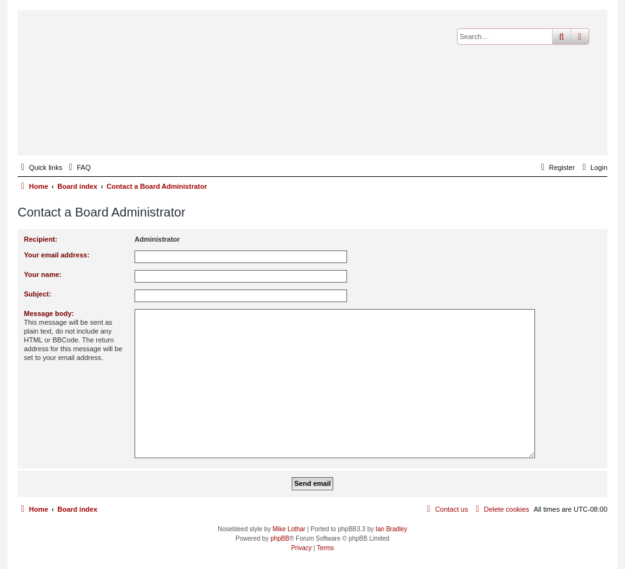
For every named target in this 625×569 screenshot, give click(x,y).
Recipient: (40, 239)
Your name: (43, 274)
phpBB (279, 538)
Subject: (37, 294)
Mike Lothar (288, 529)
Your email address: (56, 255)
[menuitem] (78, 167)
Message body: (49, 313)
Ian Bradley (391, 529)
